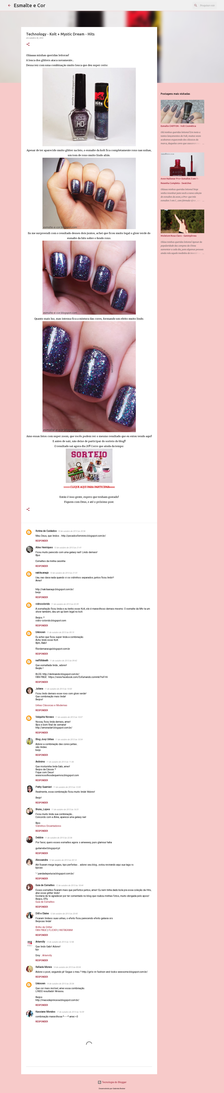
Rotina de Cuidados (46, 531)
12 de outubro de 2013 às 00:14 (62, 860)
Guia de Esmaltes (44, 885)
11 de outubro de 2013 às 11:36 (60, 762)
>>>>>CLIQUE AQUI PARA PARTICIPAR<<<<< (89, 487)
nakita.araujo (42, 572)
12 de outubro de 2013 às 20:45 (63, 913)
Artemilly (40, 941)
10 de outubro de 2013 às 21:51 (63, 573)
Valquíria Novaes (44, 716)
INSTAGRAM (66, 930)
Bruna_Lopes (42, 809)
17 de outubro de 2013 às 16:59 (70, 1012)
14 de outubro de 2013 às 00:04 (67, 967)
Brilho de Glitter (43, 927)
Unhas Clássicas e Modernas (51, 705)
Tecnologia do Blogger (112, 1082)
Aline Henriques (44, 547)
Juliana (39, 688)
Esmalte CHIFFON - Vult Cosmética (178, 126)
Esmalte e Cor (29, 5)
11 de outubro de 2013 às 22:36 (58, 838)
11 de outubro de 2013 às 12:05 (66, 787)
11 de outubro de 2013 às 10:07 (68, 717)
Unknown (40, 632)
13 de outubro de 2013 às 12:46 (60, 942)
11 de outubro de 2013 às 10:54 (68, 739)
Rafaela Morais (43, 967)
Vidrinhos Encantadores (48, 825)
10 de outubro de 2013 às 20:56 (71, 531)
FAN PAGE (41, 930)
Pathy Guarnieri (43, 786)
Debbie (39, 837)
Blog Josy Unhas (44, 739)
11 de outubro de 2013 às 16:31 (65, 809)
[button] (28, 44)
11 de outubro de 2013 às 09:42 (63, 660)
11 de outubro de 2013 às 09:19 (60, 632)
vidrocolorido (42, 603)
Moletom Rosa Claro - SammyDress (178, 236)
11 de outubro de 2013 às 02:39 (64, 604)
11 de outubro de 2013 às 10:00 (58, 689)
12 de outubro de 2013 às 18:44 (69, 885)
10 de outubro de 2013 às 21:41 (67, 547)
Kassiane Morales (45, 1011)
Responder (41, 541)
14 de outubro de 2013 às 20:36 (60, 983)
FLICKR (53, 930)
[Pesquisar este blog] (200, 5)
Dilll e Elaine (42, 913)
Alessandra (41, 859)
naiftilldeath (41, 660)
